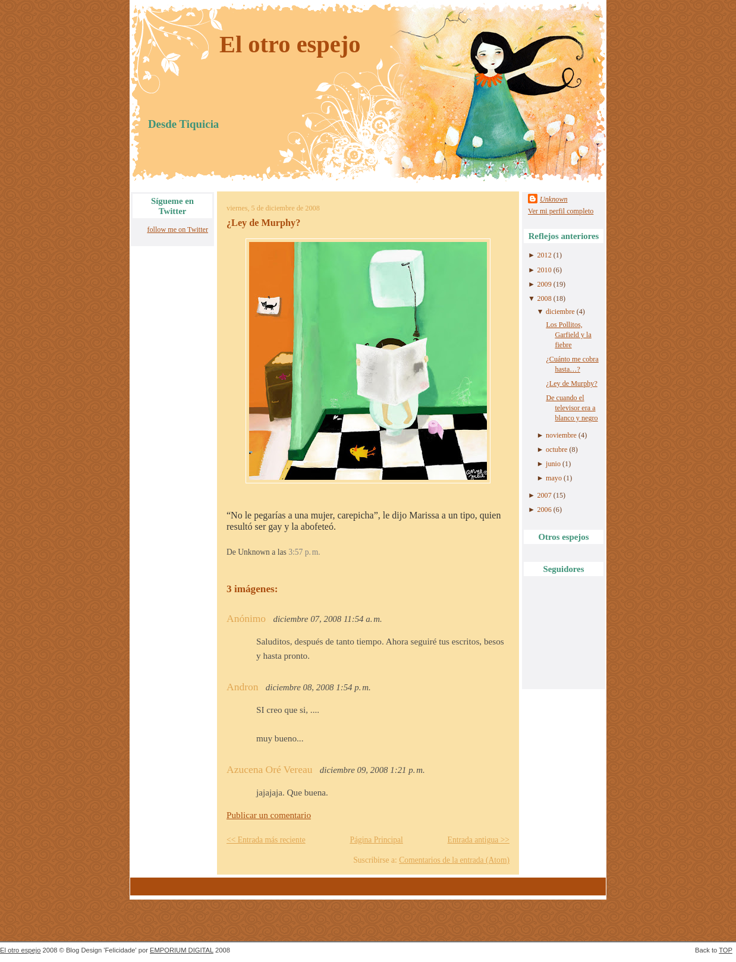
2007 (544, 495)
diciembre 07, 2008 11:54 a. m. (327, 619)
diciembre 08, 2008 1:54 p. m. (318, 687)
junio (553, 464)
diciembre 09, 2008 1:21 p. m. (372, 770)
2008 (544, 298)
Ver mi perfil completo (560, 211)
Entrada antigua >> (478, 839)
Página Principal (376, 839)
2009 (544, 284)
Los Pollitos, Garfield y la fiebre (568, 334)
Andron (242, 687)
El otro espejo (290, 44)
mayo (554, 478)
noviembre (561, 435)
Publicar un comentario (269, 815)
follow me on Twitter (177, 229)
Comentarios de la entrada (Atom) (454, 860)
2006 (544, 509)
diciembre (560, 311)
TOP (725, 950)
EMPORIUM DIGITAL (181, 950)
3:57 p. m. (304, 552)
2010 (544, 270)
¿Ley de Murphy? (263, 223)
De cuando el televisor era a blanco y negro (571, 408)
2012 (544, 255)
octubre (556, 449)
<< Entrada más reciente (266, 839)
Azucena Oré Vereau (269, 769)
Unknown (554, 199)
